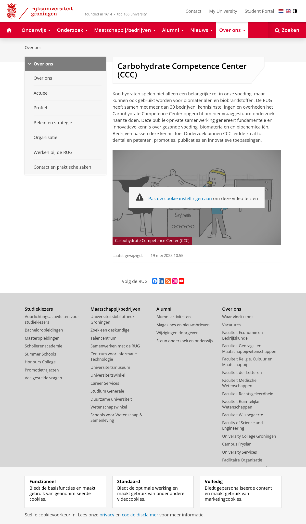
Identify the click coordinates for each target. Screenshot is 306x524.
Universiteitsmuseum (110, 367)
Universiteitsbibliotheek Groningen (112, 319)
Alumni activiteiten (173, 317)
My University (223, 11)
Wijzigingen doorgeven (177, 332)
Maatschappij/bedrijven (115, 309)
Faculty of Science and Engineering (242, 425)
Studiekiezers (39, 309)
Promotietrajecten (42, 370)
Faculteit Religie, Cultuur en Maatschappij (247, 361)
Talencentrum (103, 338)
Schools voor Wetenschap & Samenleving (116, 417)
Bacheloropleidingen (44, 330)
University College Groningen (249, 436)
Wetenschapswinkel (108, 407)
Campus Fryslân (237, 444)
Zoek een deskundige (109, 330)
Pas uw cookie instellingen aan (180, 198)
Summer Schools (40, 354)
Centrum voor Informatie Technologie (113, 356)
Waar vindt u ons (238, 317)
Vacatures (231, 325)
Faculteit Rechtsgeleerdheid (247, 393)
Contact (193, 11)
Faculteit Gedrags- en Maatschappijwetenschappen (249, 348)
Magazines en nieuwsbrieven (183, 325)
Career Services (104, 383)
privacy (107, 515)
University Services (239, 452)
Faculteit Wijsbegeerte (242, 415)
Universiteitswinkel (107, 375)
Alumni (163, 309)
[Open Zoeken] (287, 30)
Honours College (40, 362)
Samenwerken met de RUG (115, 346)
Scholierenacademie (43, 346)
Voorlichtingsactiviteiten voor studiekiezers (52, 319)
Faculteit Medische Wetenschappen (239, 383)
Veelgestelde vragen (43, 378)
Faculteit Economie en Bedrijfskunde (242, 335)
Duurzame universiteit (111, 399)
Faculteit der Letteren (242, 372)
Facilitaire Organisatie (242, 460)
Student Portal (259, 11)
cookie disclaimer (140, 515)
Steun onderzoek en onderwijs (184, 341)
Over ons (33, 47)
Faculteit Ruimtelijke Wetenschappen (240, 404)
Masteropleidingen (42, 338)
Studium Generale (107, 391)
